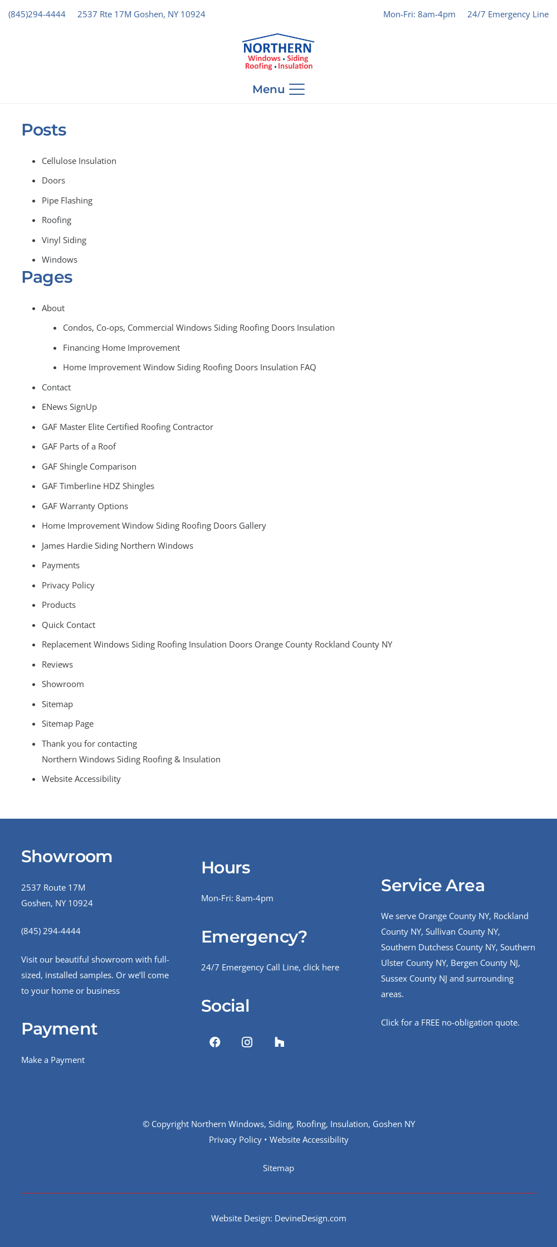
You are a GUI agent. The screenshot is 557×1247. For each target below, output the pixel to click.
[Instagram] (247, 1042)
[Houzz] (280, 1042)
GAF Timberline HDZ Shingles (98, 485)
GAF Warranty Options (85, 505)
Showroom (63, 683)
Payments (61, 565)
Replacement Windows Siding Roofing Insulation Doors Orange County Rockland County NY (217, 644)
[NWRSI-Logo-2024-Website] (278, 51)
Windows (59, 259)
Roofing (56, 219)
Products (59, 604)
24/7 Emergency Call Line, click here (270, 967)
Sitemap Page (68, 723)
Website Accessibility (81, 778)
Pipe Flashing (67, 200)
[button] (279, 89)
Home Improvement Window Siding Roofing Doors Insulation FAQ (189, 367)
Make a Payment (53, 1059)
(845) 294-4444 (51, 930)
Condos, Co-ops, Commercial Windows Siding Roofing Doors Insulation (199, 327)
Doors (53, 180)
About (53, 307)
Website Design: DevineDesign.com (278, 1218)
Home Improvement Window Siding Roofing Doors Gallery (154, 525)
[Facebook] (215, 1042)
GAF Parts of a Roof (79, 446)
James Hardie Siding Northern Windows (117, 545)
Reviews (57, 664)
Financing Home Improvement (121, 347)
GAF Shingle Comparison (89, 466)
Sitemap (57, 703)
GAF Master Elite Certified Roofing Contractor (127, 426)
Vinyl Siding (64, 239)
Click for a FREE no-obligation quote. (450, 1022)
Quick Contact (68, 624)
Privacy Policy (68, 585)
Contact (56, 387)
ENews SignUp (69, 406)
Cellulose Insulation (79, 160)
